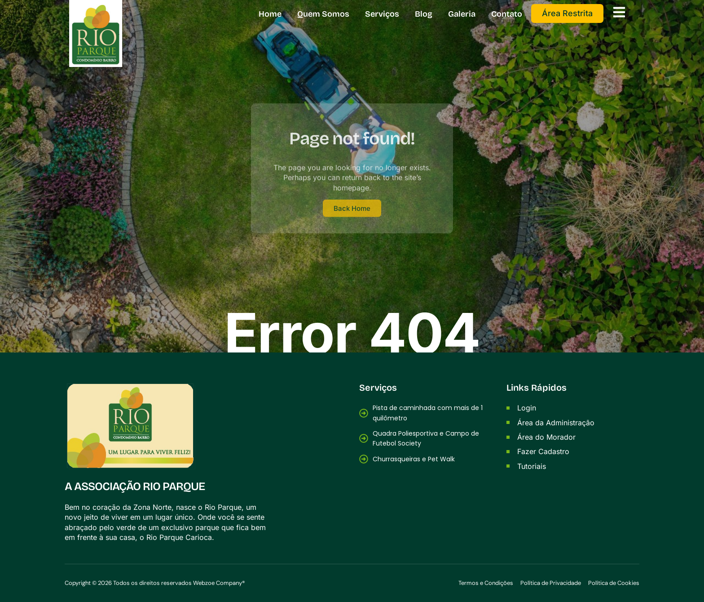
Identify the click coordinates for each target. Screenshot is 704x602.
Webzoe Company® (219, 583)
